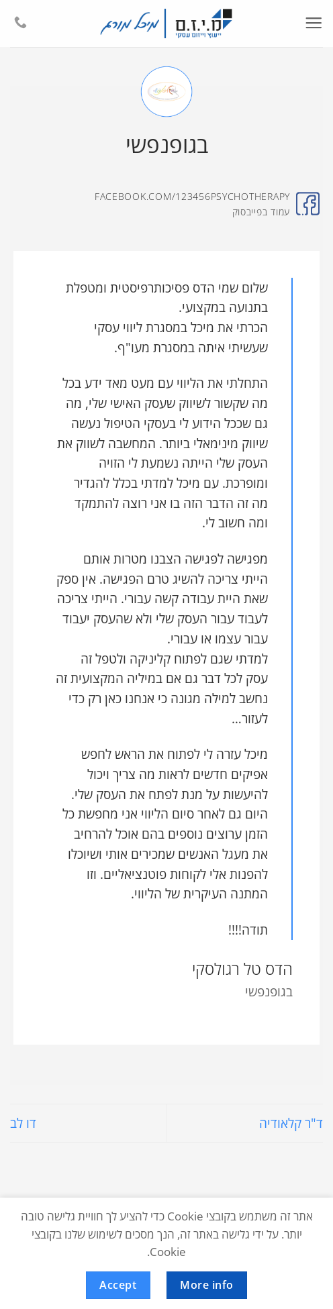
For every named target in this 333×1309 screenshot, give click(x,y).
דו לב (23, 1122)
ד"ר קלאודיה (291, 1122)
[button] (313, 23)
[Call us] (20, 23)
